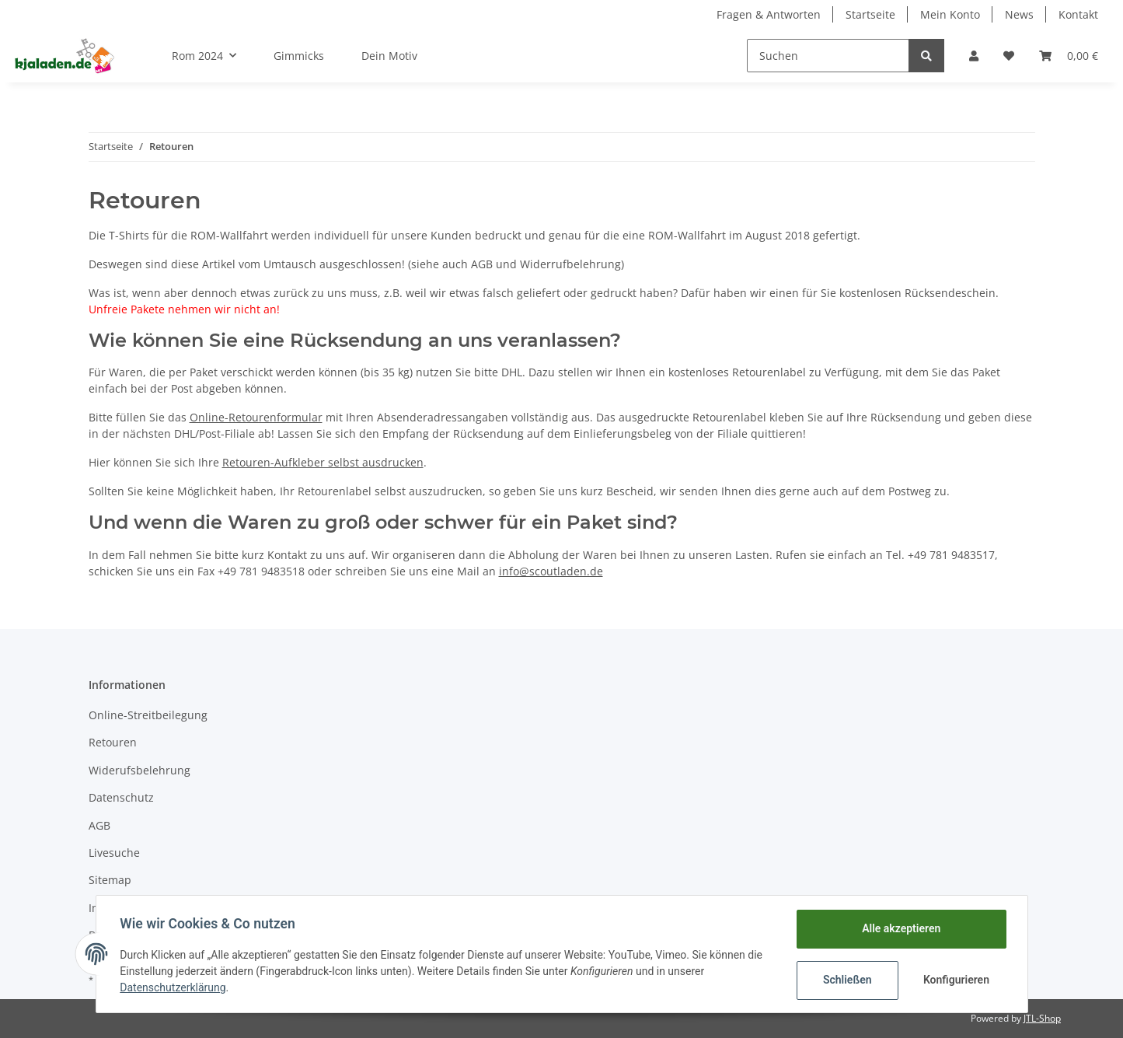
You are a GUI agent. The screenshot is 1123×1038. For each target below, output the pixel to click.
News (1019, 14)
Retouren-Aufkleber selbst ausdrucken (323, 462)
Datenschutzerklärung (174, 987)
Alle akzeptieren (900, 928)
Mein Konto (950, 14)
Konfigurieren (956, 979)
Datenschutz (121, 797)
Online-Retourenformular (256, 417)
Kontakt (1078, 14)
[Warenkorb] (1069, 55)
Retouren (113, 742)
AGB (99, 825)
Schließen (846, 979)
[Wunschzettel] (1009, 55)
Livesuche (114, 852)
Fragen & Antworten (769, 14)
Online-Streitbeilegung (148, 715)
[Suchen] (828, 55)
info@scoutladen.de (551, 571)
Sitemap (110, 879)
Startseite (870, 14)
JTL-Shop (1042, 1018)
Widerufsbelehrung (139, 770)
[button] (974, 55)
